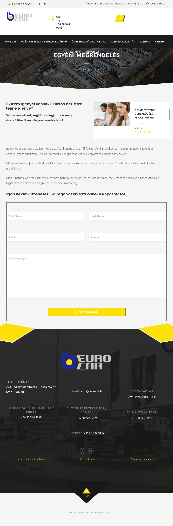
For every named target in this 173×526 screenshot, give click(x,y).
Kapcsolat (92, 52)
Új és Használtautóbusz (89, 41)
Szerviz (144, 41)
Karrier (75, 52)
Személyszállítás (122, 41)
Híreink (159, 41)
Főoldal (10, 41)
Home (76, 69)
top (86, 496)
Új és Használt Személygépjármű (44, 41)
